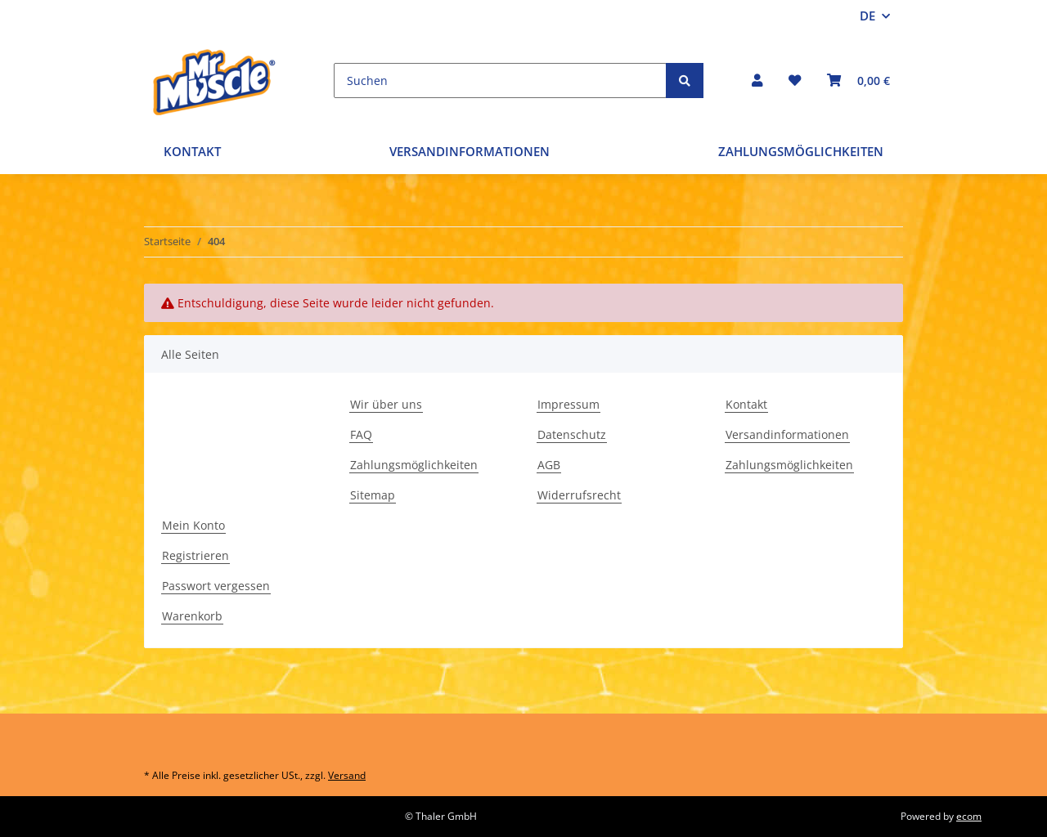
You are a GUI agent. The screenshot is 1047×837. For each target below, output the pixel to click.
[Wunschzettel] (794, 80)
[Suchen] (500, 80)
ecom (969, 816)
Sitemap (372, 495)
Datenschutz (571, 434)
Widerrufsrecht (579, 495)
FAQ (361, 434)
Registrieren (195, 555)
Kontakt (192, 151)
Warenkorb (192, 616)
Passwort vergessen (216, 585)
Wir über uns (386, 404)
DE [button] (867, 16)
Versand (347, 775)
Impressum (568, 404)
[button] (757, 80)
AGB (548, 464)
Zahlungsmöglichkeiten (800, 151)
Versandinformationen (469, 151)
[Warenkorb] (858, 80)
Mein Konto (193, 525)
